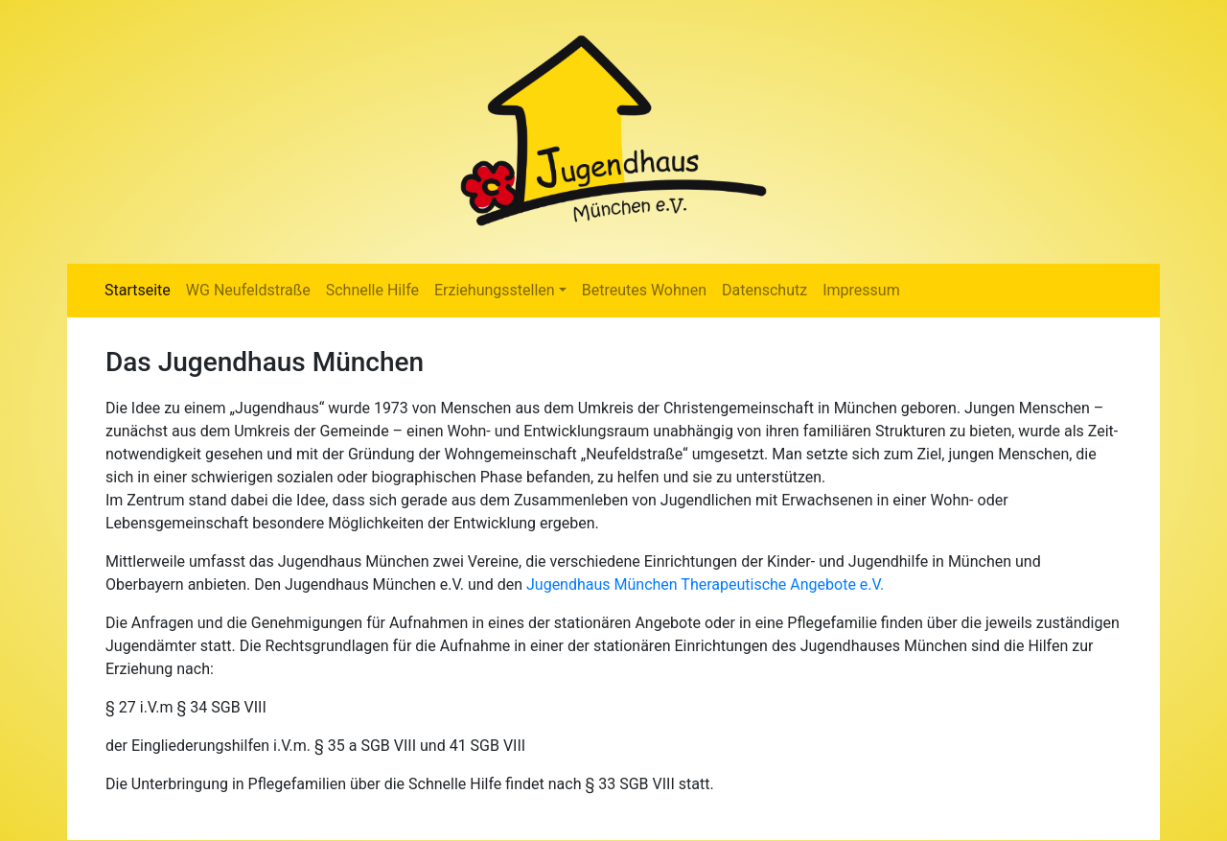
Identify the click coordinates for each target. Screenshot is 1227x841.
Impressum (861, 290)
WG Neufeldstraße (248, 290)
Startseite (137, 290)
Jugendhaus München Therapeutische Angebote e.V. (705, 584)
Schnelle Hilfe (372, 290)
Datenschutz (764, 290)
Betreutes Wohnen (644, 290)
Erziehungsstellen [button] (494, 290)
